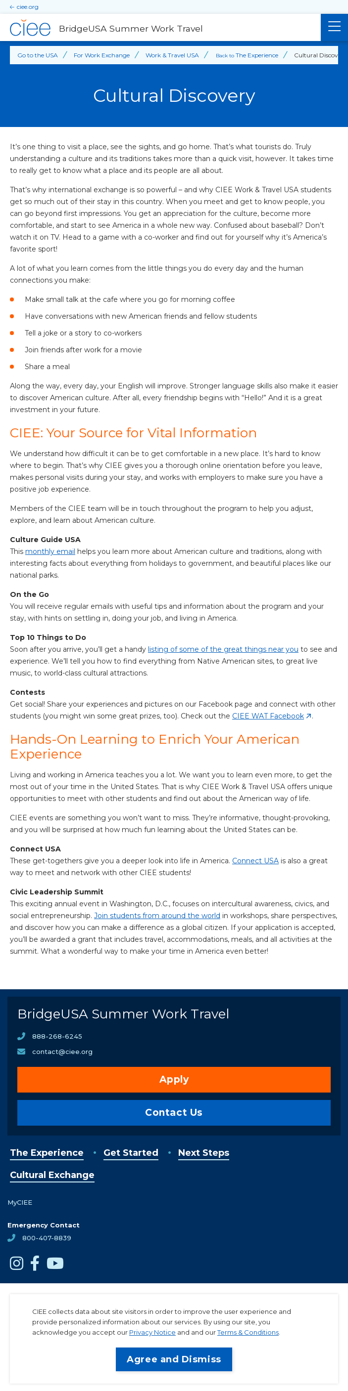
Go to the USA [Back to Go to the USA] (37, 55)
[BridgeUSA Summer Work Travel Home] (160, 27)
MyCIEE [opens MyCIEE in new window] (19, 1202)
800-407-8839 (46, 1238)
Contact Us (174, 1112)
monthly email (50, 551)
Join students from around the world (157, 915)
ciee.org (28, 6)
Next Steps (203, 1152)
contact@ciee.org (62, 1051)
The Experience (47, 1152)
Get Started (130, 1152)
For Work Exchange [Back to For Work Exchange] (102, 55)
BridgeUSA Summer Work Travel (123, 1014)
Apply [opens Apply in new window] (174, 1079)
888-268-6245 (57, 1036)
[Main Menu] (334, 27)
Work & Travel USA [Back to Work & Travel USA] (172, 55)
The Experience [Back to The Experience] (257, 55)
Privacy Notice (152, 1332)
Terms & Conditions (248, 1332)
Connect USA (255, 860)
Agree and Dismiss (174, 1359)
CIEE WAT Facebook (268, 716)
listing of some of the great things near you (223, 649)
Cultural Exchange (52, 1175)
